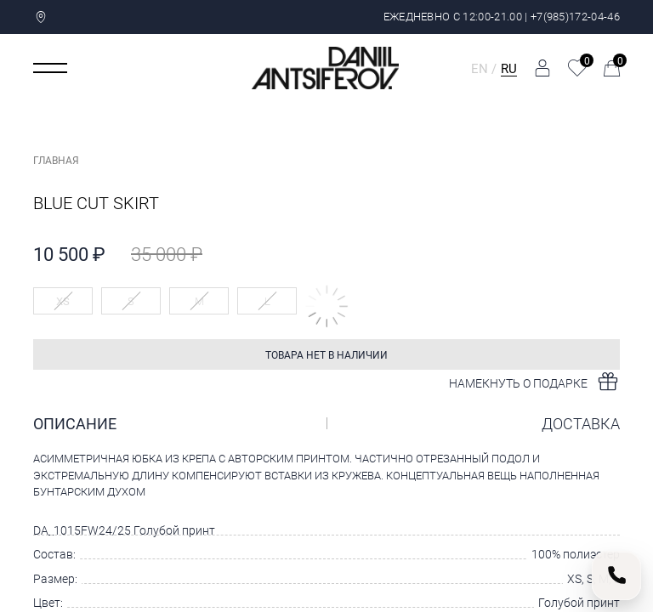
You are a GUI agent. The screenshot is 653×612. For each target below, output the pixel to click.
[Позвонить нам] (616, 575)
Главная (56, 160)
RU (509, 68)
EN (479, 68)
